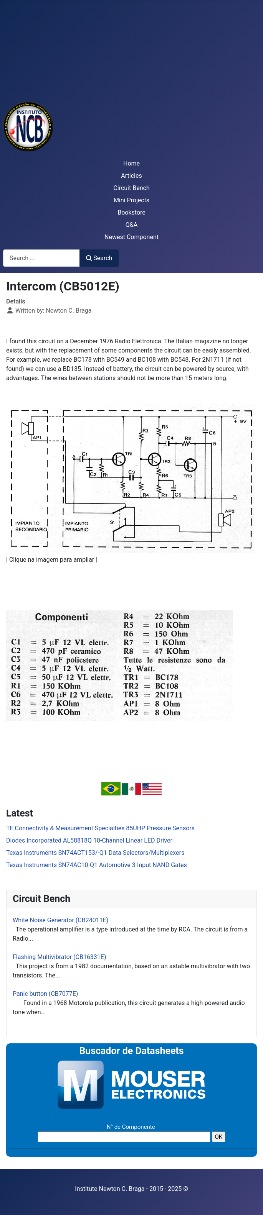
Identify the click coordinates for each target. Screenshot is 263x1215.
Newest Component (131, 237)
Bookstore (131, 212)
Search (99, 258)
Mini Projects (131, 200)
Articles (131, 175)
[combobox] (41, 258)
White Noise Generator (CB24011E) (60, 920)
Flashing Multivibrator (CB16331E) (59, 957)
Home (131, 163)
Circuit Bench (131, 188)
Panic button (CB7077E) (45, 993)
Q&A (131, 224)
